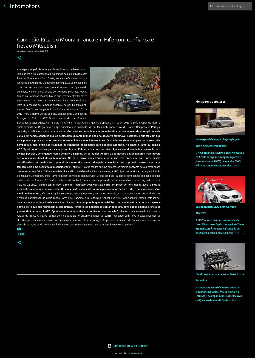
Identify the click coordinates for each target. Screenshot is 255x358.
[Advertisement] (89, 310)
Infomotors (25, 6)
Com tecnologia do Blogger (127, 345)
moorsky (138, 353)
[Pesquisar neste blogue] (233, 6)
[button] (19, 58)
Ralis (21, 234)
